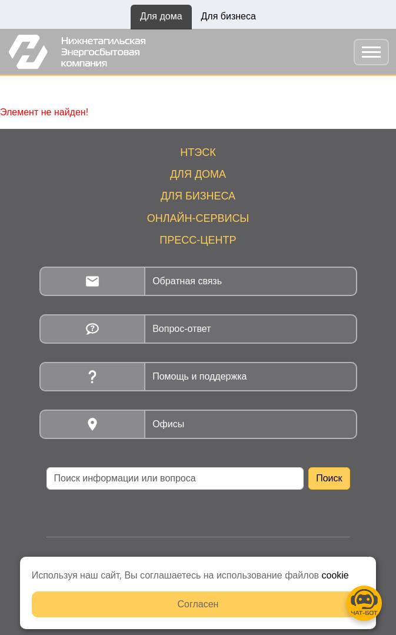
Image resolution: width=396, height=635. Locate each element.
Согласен (198, 604)
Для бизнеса (228, 16)
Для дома (161, 16)
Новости (112, 89)
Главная (64, 89)
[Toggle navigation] (371, 52)
